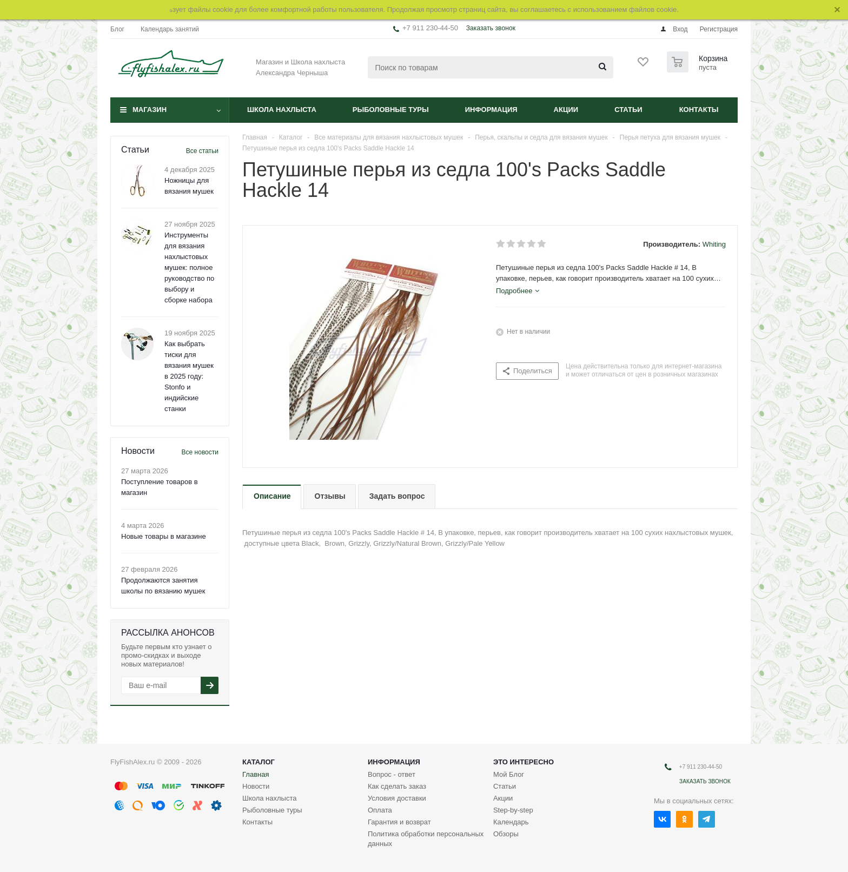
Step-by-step (513, 810)
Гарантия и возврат (399, 822)
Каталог (258, 762)
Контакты (699, 109)
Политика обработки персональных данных (425, 839)
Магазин (149, 109)
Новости (255, 786)
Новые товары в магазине (163, 536)
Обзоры (506, 834)
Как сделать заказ (397, 786)
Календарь (511, 822)
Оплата (380, 810)
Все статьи (202, 151)
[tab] (517, 291)
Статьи (628, 109)
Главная (255, 774)
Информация (491, 109)
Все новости (200, 452)
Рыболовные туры (391, 109)
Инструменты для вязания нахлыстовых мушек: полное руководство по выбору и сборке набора (189, 267)
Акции (566, 109)
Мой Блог (508, 774)
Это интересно (523, 762)
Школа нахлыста (281, 109)
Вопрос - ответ (391, 774)
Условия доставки (397, 798)
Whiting (714, 244)
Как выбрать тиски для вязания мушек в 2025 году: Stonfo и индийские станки (189, 376)
